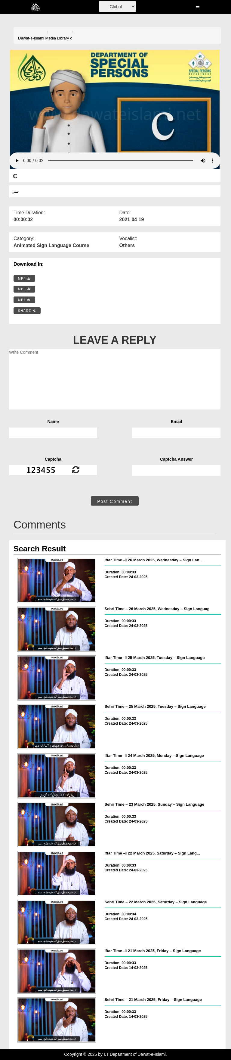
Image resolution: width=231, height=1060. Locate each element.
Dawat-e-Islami (31, 38)
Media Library (57, 38)
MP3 (24, 289)
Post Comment (114, 501)
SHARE (27, 310)
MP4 (24, 278)
